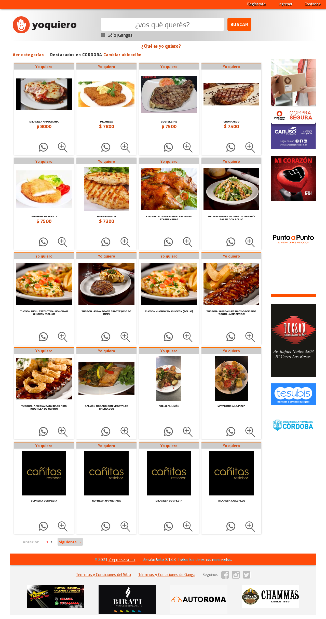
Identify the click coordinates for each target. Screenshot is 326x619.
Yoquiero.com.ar (121, 559)
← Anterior (28, 541)
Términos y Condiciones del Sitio (103, 574)
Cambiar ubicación (122, 54)
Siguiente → (70, 541)
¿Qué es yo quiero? (161, 46)
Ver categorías (28, 54)
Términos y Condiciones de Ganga (166, 574)
